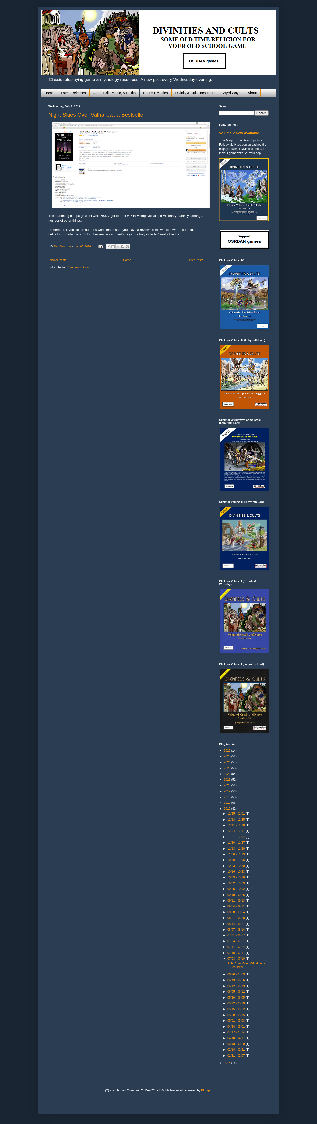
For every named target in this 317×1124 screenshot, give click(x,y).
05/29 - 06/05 (236, 997)
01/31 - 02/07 (236, 1055)
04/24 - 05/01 (236, 1026)
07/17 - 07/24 (236, 947)
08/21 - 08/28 (236, 918)
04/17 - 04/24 (236, 1032)
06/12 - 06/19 (236, 986)
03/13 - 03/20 (236, 1044)
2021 (227, 779)
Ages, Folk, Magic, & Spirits (114, 93)
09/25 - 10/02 (236, 889)
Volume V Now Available (239, 133)
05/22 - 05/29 (236, 1003)
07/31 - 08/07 (236, 935)
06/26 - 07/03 (236, 974)
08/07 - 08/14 (236, 929)
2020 (227, 785)
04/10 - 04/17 (236, 1038)
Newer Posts (58, 260)
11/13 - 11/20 (236, 848)
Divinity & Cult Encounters (195, 93)
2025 (227, 756)
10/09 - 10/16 (236, 877)
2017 (227, 802)
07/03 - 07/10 (236, 958)
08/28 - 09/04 (236, 912)
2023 (227, 768)
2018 (227, 797)
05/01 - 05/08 (236, 1020)
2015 (227, 1063)
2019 (227, 791)
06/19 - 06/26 (236, 980)
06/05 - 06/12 (236, 991)
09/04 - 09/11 (236, 906)
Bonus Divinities (155, 93)
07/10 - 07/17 (236, 953)
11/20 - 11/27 (236, 842)
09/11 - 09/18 (236, 900)
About (252, 93)
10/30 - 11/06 (236, 860)
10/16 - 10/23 (236, 871)
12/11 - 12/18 (236, 825)
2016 (227, 808)
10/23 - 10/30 (236, 866)
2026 (227, 750)
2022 (227, 774)
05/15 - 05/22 (236, 1009)
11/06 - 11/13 (236, 854)
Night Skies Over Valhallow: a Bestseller (96, 115)
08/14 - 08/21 (236, 924)
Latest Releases (73, 93)
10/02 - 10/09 (236, 883)
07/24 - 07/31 (236, 941)
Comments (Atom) (78, 267)
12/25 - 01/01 (236, 813)
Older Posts (195, 260)
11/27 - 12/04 (236, 837)
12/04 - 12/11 (236, 831)
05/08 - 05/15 (236, 1015)
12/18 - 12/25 (236, 819)
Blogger (206, 1090)
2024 (227, 762)
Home (48, 93)
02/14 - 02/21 (236, 1049)
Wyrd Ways (231, 93)
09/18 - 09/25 (236, 895)
